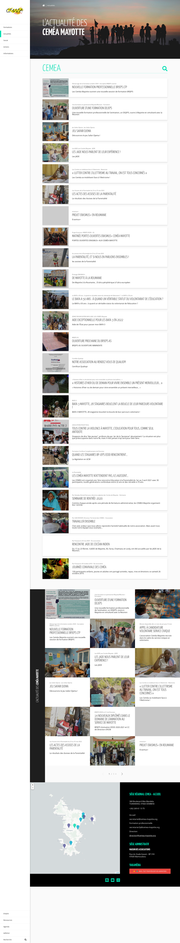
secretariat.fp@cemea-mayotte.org (144, 827)
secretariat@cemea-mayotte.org (143, 819)
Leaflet (117, 872)
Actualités (51, 6)
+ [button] (32, 785)
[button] (150, 802)
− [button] (32, 788)
